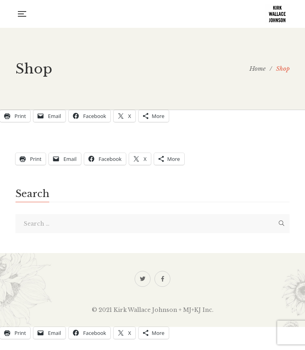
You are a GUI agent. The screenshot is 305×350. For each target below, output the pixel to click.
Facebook (162, 278)
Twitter (142, 278)
